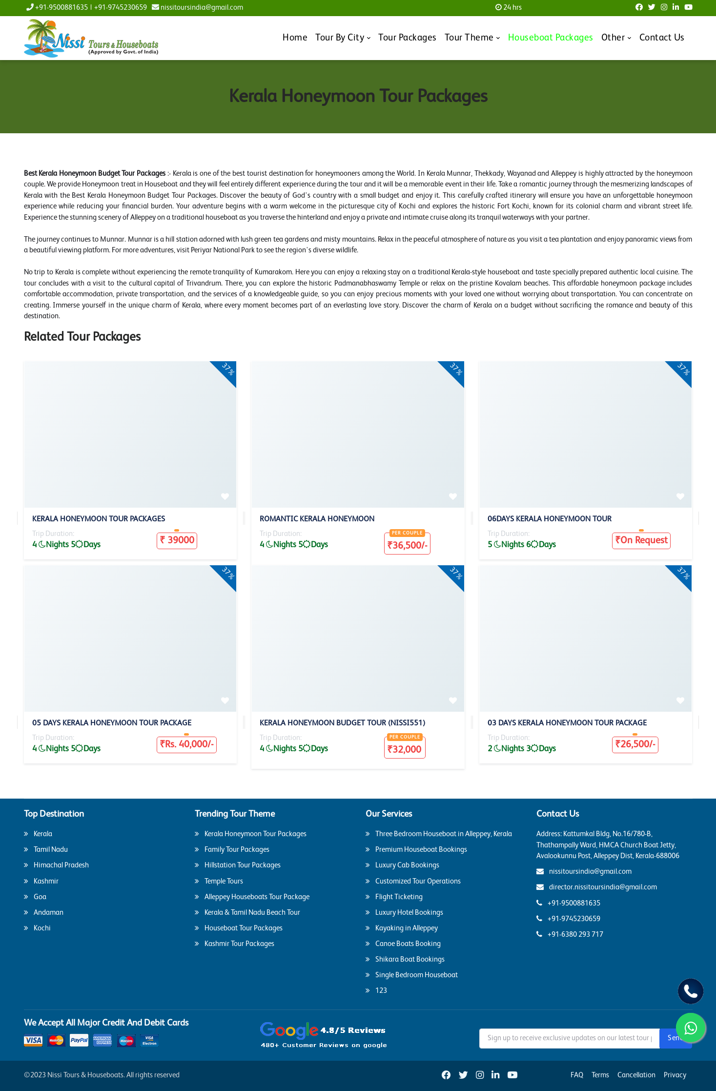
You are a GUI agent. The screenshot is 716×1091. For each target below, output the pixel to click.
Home (295, 37)
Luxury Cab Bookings (402, 865)
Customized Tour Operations (413, 881)
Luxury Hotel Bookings (404, 912)
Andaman (43, 912)
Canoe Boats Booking (403, 943)
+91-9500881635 (57, 7)
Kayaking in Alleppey (402, 928)
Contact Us (662, 37)
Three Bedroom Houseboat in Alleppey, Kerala (439, 834)
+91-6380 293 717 (569, 934)
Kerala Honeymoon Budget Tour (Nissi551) (342, 723)
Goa (35, 897)
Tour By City (339, 37)
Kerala (38, 834)
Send (676, 1038)
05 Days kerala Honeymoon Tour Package (111, 723)
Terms (600, 1075)
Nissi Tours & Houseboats (85, 1075)
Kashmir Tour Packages (234, 943)
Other (613, 37)
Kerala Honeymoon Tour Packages (98, 519)
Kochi (37, 928)
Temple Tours (219, 881)
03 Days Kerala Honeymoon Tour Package (567, 723)
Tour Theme (469, 37)
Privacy (675, 1075)
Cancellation (636, 1075)
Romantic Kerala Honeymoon (317, 519)
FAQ (577, 1075)
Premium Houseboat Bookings (416, 849)
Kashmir (41, 881)
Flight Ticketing (394, 897)
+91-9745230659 (120, 7)
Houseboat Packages (550, 37)
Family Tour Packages (232, 849)
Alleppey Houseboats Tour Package (252, 897)
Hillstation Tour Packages (238, 865)
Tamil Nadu (46, 849)
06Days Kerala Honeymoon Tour (550, 519)
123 (376, 990)
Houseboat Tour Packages (239, 928)
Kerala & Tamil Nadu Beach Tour (247, 912)
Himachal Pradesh (56, 865)
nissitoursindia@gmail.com (197, 7)
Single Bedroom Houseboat (412, 975)
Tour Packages (407, 37)
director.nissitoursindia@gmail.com (596, 887)
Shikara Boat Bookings (405, 959)
